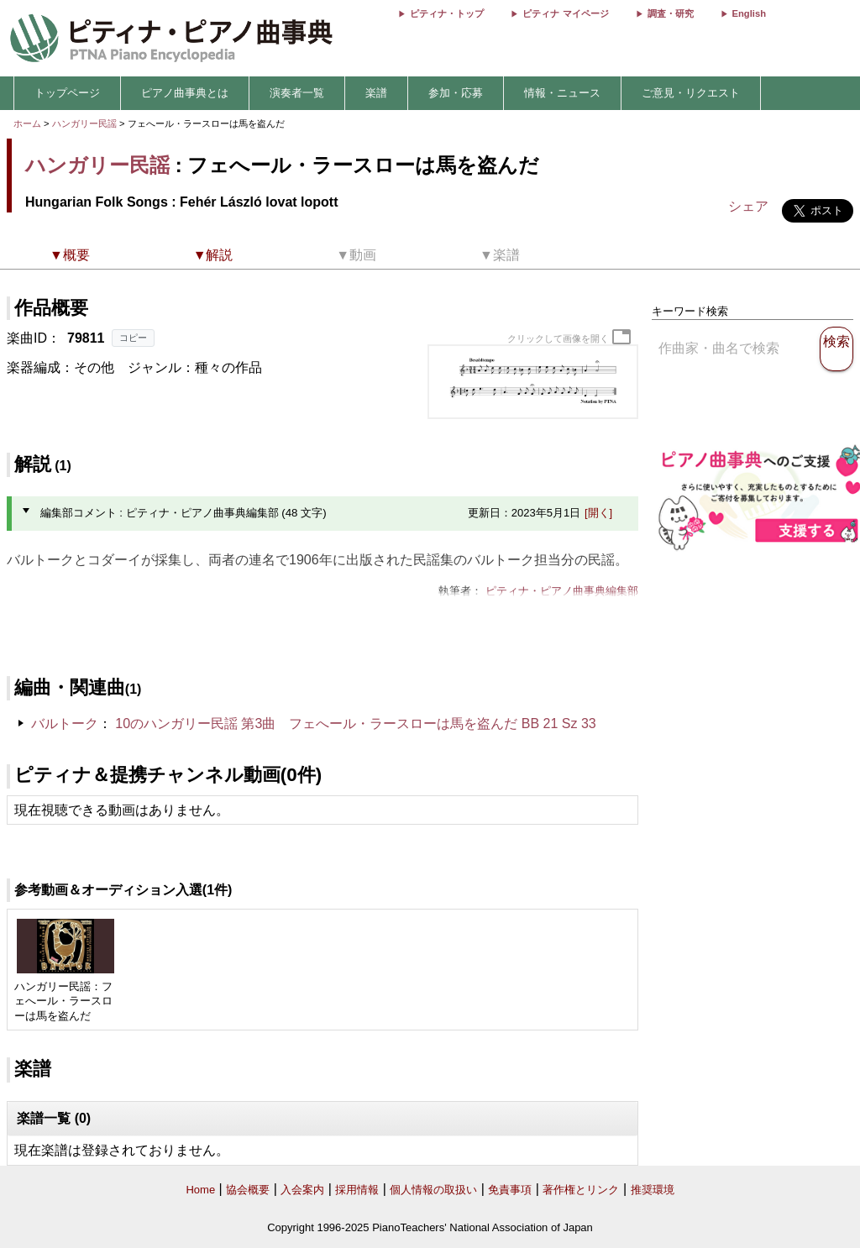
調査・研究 (671, 13)
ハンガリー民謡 (84, 123)
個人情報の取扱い (433, 1189)
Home (200, 1189)
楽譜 (376, 93)
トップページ (67, 93)
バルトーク (64, 723)
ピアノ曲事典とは (184, 93)
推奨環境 (652, 1189)
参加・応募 (455, 93)
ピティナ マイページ (565, 13)
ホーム (27, 123)
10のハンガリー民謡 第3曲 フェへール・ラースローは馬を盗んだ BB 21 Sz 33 (355, 723)
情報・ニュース (562, 93)
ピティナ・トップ (447, 13)
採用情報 (357, 1189)
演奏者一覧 (297, 93)
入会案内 (302, 1189)
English (749, 13)
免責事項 (510, 1189)
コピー (133, 338)
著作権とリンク (581, 1189)
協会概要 (248, 1189)
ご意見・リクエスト (691, 93)
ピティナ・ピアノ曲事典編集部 (561, 591)
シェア (748, 206)
